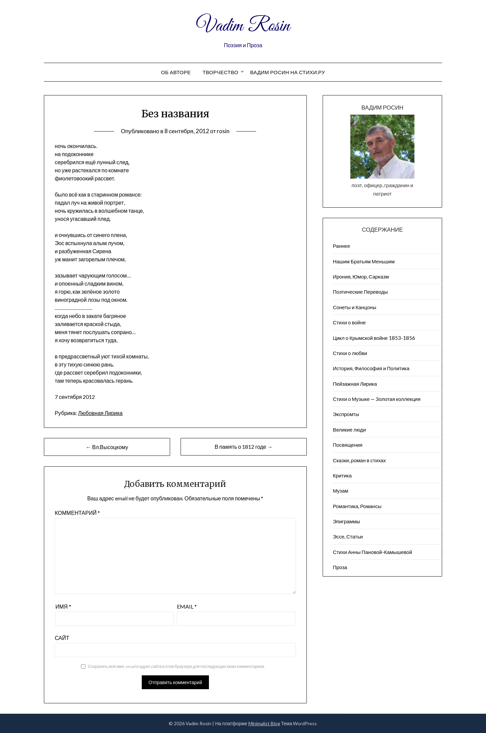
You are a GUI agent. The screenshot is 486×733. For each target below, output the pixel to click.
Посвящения (347, 445)
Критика (342, 475)
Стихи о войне (349, 322)
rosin (223, 131)
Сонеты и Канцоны (354, 307)
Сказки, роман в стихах (359, 460)
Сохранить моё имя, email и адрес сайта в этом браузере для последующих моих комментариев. (176, 666)
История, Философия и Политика (371, 368)
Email (187, 606)
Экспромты (346, 414)
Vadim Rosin (243, 26)
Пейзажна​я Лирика (355, 384)
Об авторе (176, 72)
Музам (340, 491)
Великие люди (349, 430)
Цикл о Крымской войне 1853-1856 (374, 338)
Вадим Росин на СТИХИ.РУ (287, 72)
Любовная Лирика (100, 413)
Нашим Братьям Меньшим (364, 261)
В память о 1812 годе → (244, 446)
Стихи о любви (350, 353)
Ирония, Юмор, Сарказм (361, 276)
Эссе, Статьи (348, 536)
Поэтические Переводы (360, 292)
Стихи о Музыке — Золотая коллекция (377, 399)
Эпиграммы (346, 521)
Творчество (220, 72)
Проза (340, 567)
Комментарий (77, 512)
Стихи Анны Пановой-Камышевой (372, 552)
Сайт (62, 638)
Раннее (341, 246)
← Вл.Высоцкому (107, 447)
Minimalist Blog (264, 723)
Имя (63, 606)
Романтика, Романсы (357, 506)
